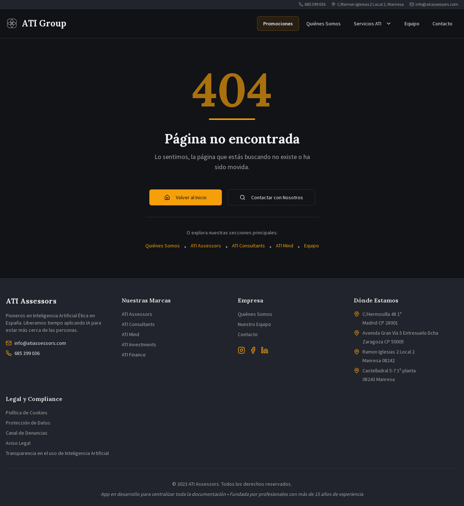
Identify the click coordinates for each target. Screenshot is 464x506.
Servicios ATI (373, 23)
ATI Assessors (206, 245)
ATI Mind (284, 245)
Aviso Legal (18, 443)
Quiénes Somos (323, 23)
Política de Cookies (26, 412)
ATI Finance (134, 354)
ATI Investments (139, 344)
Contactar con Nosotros (271, 197)
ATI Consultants (248, 245)
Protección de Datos (28, 422)
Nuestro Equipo (254, 324)
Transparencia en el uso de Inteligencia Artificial (57, 453)
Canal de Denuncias (26, 433)
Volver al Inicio (185, 197)
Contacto (442, 23)
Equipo (412, 23)
